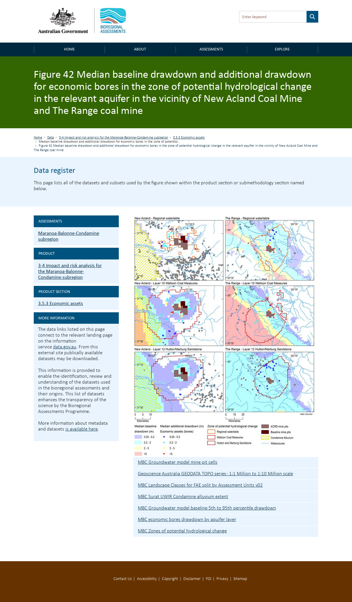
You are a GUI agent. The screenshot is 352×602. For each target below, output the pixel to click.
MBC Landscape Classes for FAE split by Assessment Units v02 (200, 485)
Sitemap (240, 579)
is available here (81, 429)
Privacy (222, 579)
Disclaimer (192, 579)
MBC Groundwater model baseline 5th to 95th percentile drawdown (207, 508)
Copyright (170, 579)
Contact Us (123, 579)
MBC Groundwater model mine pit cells (177, 462)
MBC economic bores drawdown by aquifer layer (187, 519)
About (140, 49)
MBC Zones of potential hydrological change (182, 531)
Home (69, 49)
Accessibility (147, 579)
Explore (282, 49)
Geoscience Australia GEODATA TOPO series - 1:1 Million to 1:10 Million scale (215, 473)
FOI (208, 579)
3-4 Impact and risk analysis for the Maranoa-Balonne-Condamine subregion (113, 137)
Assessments (211, 49)
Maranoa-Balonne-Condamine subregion (68, 236)
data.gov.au (64, 347)
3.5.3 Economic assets (189, 137)
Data (50, 137)
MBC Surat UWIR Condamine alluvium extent (183, 496)
